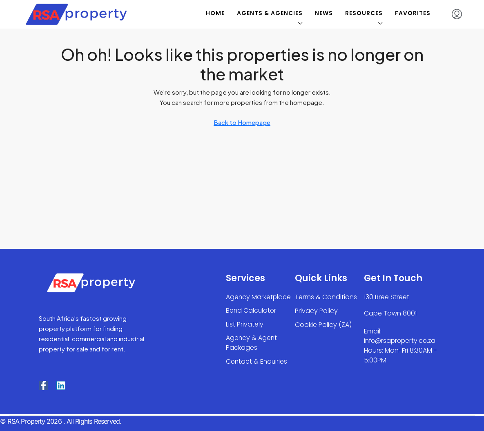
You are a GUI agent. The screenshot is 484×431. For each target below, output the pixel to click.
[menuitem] (456, 14)
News (324, 13)
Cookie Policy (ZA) (323, 324)
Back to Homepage (242, 122)
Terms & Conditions (326, 297)
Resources (364, 13)
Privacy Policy (316, 310)
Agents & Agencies (270, 13)
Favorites (412, 13)
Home (215, 13)
